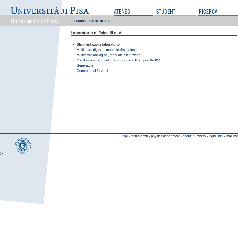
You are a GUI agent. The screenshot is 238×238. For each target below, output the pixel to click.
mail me (232, 136)
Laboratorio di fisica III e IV (90, 21)
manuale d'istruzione (121, 50)
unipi (124, 136)
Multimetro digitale (90, 50)
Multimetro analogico (92, 55)
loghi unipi (216, 136)
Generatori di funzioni (92, 71)
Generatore (85, 65)
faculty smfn (139, 136)
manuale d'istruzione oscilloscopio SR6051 (129, 60)
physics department (165, 136)
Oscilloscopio (86, 60)
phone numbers (194, 136)
